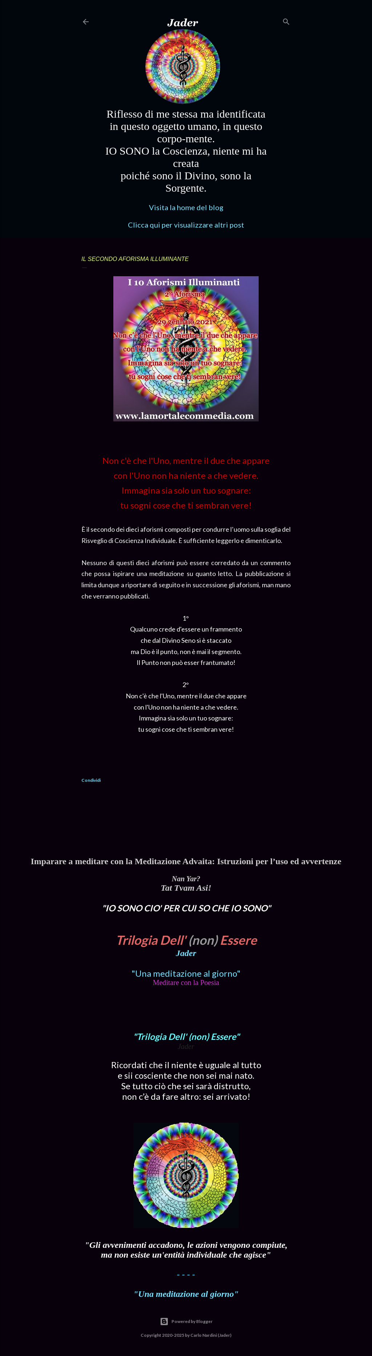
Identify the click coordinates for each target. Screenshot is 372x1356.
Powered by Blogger (186, 1321)
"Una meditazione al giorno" (186, 973)
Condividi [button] (91, 780)
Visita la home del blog (186, 207)
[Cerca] (286, 20)
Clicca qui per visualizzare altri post (186, 224)
